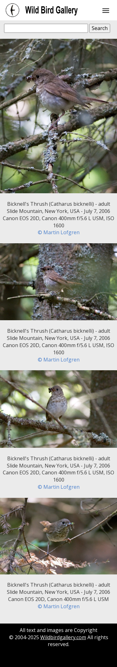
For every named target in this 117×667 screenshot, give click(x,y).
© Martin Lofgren (59, 232)
